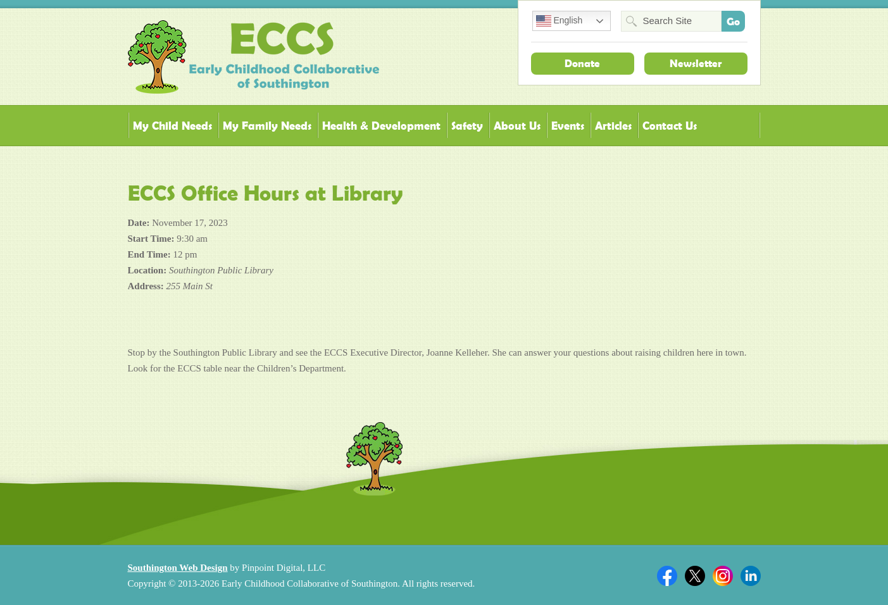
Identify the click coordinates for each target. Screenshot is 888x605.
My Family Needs (267, 125)
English (559, 20)
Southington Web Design (178, 568)
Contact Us (669, 125)
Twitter (695, 576)
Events (567, 125)
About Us (517, 125)
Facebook (667, 576)
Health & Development (381, 125)
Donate (582, 63)
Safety (467, 125)
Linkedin (751, 576)
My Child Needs (172, 125)
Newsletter (696, 63)
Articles (613, 125)
